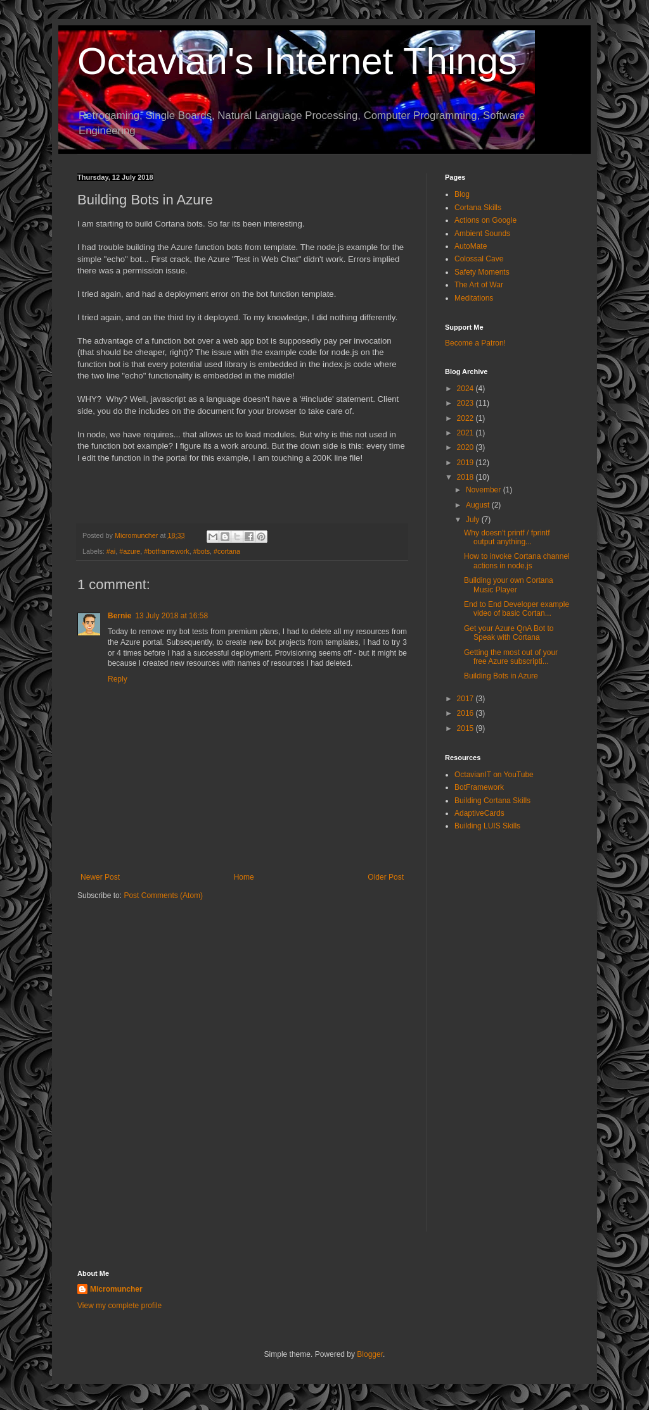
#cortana (227, 551)
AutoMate (470, 246)
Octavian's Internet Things (297, 61)
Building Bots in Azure (501, 675)
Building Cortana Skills (492, 800)
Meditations (473, 298)
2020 (466, 447)
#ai (110, 551)
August (479, 505)
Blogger (370, 1354)
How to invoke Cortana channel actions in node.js (517, 561)
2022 (466, 418)
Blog (462, 194)
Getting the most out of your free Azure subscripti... (511, 657)
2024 (466, 388)
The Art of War (478, 284)
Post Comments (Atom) (163, 895)
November (484, 489)
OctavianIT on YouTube (494, 774)
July (474, 519)
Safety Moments (482, 272)
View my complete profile (119, 1305)
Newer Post (100, 877)
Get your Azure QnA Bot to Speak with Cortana (508, 633)
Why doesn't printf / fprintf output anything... (507, 537)
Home (244, 877)
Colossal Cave (478, 258)
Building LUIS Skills (487, 825)
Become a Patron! (475, 343)
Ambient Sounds (482, 233)
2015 (466, 728)
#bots (201, 551)
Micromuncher (116, 1289)
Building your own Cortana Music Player (508, 585)
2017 (466, 698)
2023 (466, 403)
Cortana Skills (477, 207)
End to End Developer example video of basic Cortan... (516, 609)
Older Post (386, 877)
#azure (129, 551)
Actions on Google (485, 220)
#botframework (166, 551)
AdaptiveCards (479, 813)
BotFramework (479, 787)
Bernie (119, 615)
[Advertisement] (508, 1042)
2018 (466, 477)
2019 (466, 462)
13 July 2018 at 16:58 (171, 615)
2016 (466, 713)
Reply (117, 679)
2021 (466, 432)
